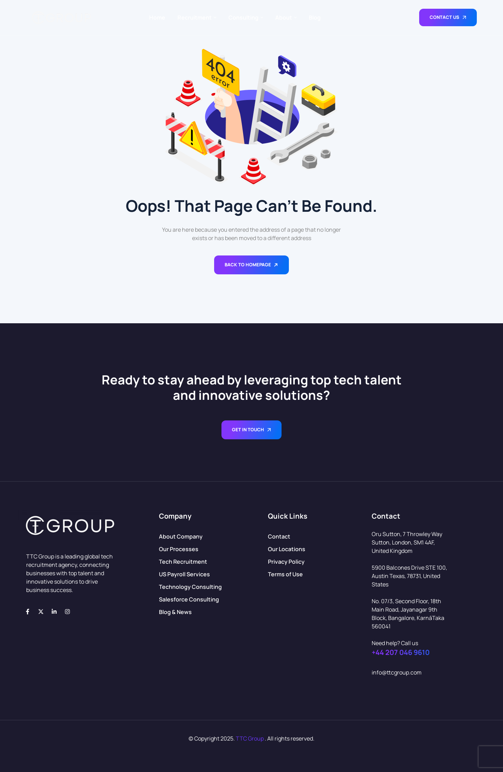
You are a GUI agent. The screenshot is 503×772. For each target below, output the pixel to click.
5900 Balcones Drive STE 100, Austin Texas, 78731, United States (409, 576)
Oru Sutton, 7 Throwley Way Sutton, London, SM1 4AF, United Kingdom (407, 542)
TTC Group (250, 738)
